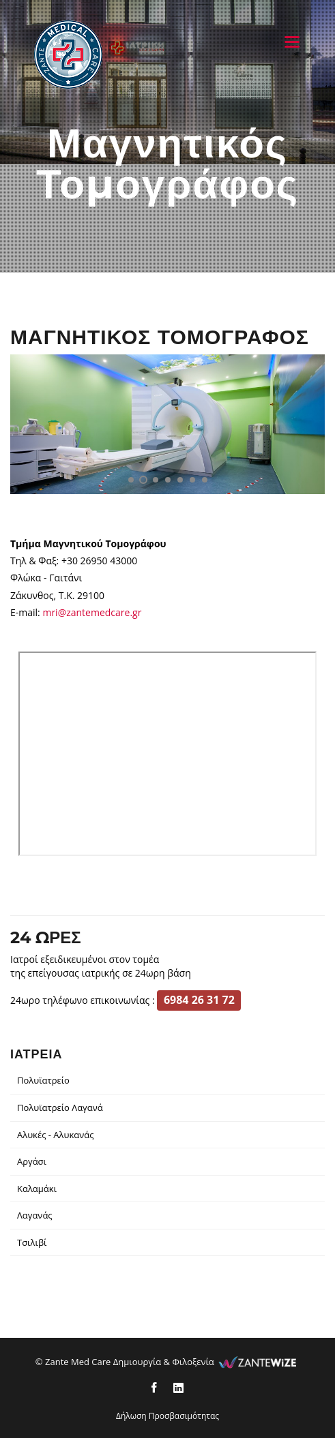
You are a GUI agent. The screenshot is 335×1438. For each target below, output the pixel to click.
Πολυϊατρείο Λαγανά (60, 1107)
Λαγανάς (35, 1215)
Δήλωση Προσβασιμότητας (167, 1416)
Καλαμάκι (37, 1188)
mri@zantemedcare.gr (91, 612)
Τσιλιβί (31, 1242)
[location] (167, 754)
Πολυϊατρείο (43, 1080)
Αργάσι (31, 1161)
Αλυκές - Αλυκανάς (55, 1135)
